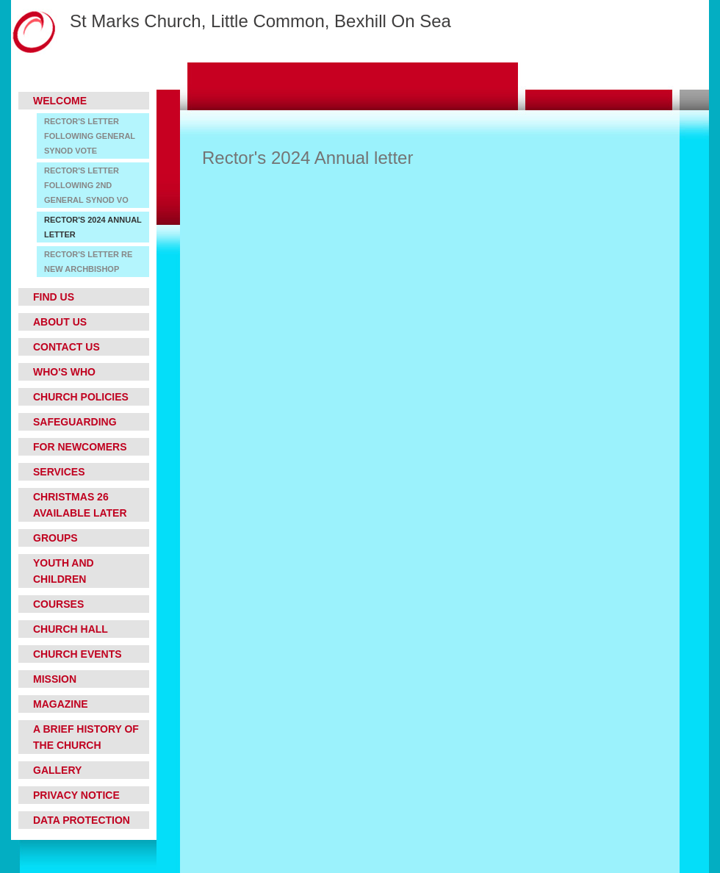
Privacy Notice (76, 795)
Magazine (60, 704)
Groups (55, 538)
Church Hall (70, 629)
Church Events (77, 654)
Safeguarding (75, 422)
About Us (60, 322)
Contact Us (66, 347)
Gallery (57, 770)
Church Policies (81, 397)
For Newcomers (80, 447)
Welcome (60, 101)
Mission (54, 679)
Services (59, 472)
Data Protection (81, 820)
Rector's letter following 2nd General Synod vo (86, 185)
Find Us (53, 297)
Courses (58, 604)
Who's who (64, 372)
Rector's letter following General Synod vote (89, 136)
